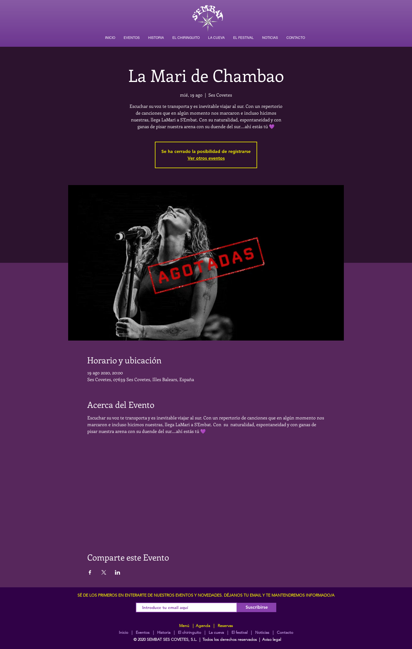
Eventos (143, 632)
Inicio (123, 632)
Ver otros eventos (206, 158)
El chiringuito (189, 632)
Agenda (202, 625)
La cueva (216, 632)
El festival (239, 632)
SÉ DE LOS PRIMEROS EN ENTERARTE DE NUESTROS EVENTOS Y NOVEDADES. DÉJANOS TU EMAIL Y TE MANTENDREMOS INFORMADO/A (206, 595)
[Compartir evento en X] (103, 572)
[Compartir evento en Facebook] (90, 572)
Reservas (225, 625)
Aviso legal (271, 639)
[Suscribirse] (256, 607)
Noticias (262, 632)
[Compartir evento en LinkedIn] (117, 572)
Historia (163, 632)
